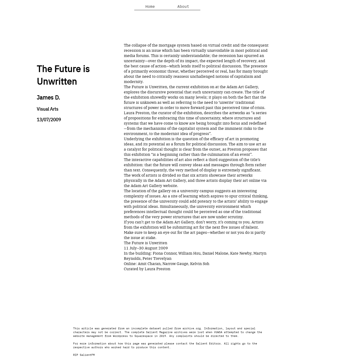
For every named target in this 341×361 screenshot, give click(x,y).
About (183, 6)
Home (150, 6)
